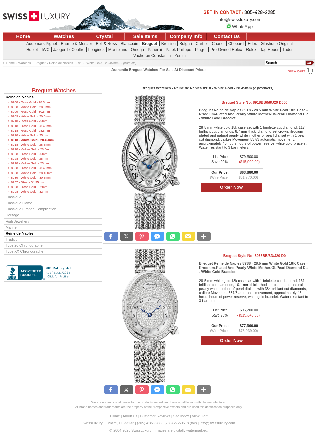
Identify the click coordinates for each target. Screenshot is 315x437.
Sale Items (145, 36)
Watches (64, 36)
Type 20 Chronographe (24, 245)
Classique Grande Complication (31, 209)
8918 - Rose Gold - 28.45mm (31, 126)
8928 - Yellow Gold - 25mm (30, 163)
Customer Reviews (155, 416)
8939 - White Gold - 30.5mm (31, 177)
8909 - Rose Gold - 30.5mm (30, 111)
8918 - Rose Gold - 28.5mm (30, 130)
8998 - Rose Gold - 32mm (29, 187)
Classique (13, 197)
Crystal (104, 36)
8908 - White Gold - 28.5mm (31, 107)
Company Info (186, 36)
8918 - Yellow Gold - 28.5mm (31, 149)
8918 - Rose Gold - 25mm (29, 121)
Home (23, 36)
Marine (11, 227)
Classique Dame (19, 203)
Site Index (181, 416)
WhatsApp (239, 26)
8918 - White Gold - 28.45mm (32, 140)
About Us (130, 416)
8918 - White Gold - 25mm (29, 135)
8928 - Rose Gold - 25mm (29, 154)
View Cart (200, 416)
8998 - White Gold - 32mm (29, 191)
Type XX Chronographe (24, 251)
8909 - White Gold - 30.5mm (31, 116)
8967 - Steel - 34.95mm (27, 182)
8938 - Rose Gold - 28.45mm (31, 168)
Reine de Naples (20, 97)
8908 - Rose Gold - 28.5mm (30, 102)
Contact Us (227, 36)
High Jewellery (17, 221)
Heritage (12, 215)
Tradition (12, 239)
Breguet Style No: (255, 102)
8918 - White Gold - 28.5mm (31, 144)
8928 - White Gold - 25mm (29, 158)
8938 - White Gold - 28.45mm (31, 173)
